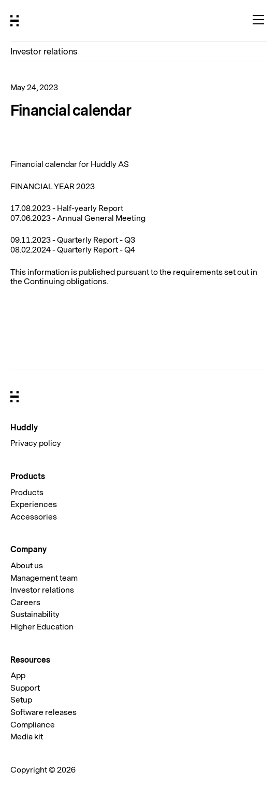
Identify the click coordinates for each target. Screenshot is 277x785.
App (17, 675)
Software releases (43, 712)
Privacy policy (35, 443)
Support (25, 688)
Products (26, 492)
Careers (25, 602)
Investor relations (43, 52)
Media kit (26, 736)
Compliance (32, 725)
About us (26, 565)
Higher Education (42, 627)
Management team (44, 578)
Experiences (33, 504)
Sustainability (35, 614)
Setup (21, 700)
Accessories (33, 517)
